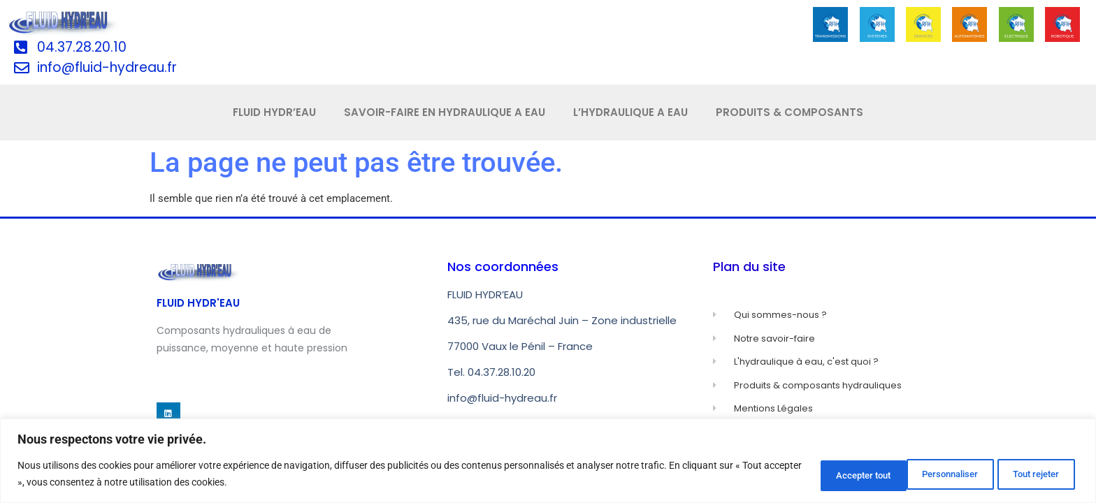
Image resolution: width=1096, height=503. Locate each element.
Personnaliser (822, 474)
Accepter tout (1028, 474)
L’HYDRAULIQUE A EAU (630, 112)
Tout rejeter (926, 474)
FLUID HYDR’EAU (274, 112)
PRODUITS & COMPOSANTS (789, 112)
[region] (548, 461)
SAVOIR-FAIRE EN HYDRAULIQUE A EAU (444, 112)
